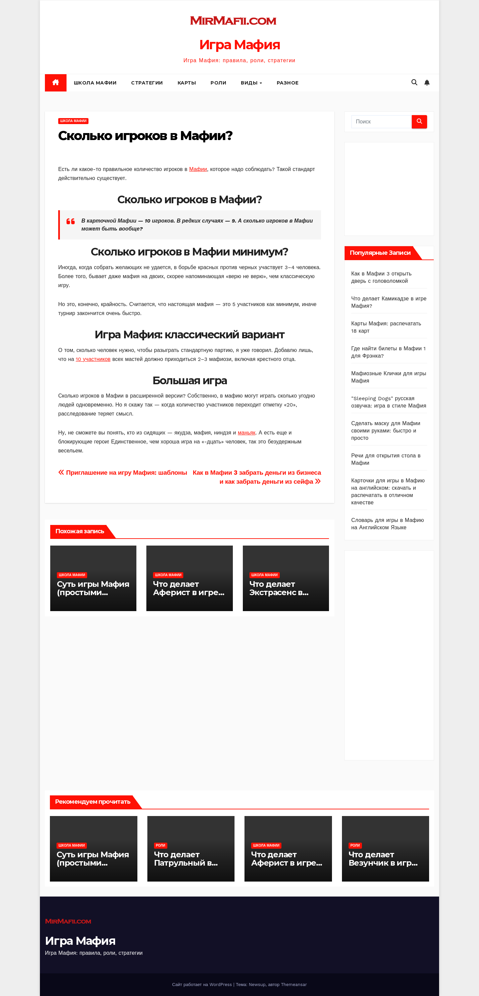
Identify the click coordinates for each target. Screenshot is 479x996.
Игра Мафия (239, 44)
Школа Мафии (95, 83)
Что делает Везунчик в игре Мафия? (382, 863)
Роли (218, 83)
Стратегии (147, 83)
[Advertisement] (401, 187)
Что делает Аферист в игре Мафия (185, 592)
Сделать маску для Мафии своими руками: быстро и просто (385, 430)
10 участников (93, 359)
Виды (250, 83)
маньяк (246, 432)
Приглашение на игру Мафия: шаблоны (122, 472)
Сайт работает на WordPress (202, 984)
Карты (187, 83)
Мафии (198, 169)
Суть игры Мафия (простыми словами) (93, 592)
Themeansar (294, 984)
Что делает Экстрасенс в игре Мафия (276, 592)
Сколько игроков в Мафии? (145, 135)
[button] (414, 82)
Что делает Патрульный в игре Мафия (183, 863)
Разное (288, 83)
